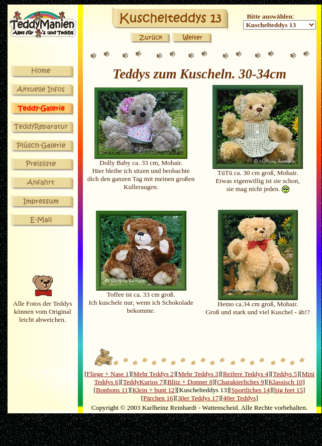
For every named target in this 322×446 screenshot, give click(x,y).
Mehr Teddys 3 (198, 374)
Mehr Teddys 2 (153, 374)
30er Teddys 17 (198, 398)
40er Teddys (239, 398)
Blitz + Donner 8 (189, 382)
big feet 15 (288, 390)
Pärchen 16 (158, 398)
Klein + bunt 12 (154, 390)
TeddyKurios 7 (143, 382)
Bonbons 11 (112, 390)
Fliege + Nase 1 (107, 374)
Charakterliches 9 (240, 382)
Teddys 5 (285, 374)
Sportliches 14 (251, 390)
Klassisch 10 (285, 382)
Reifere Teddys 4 (246, 374)
